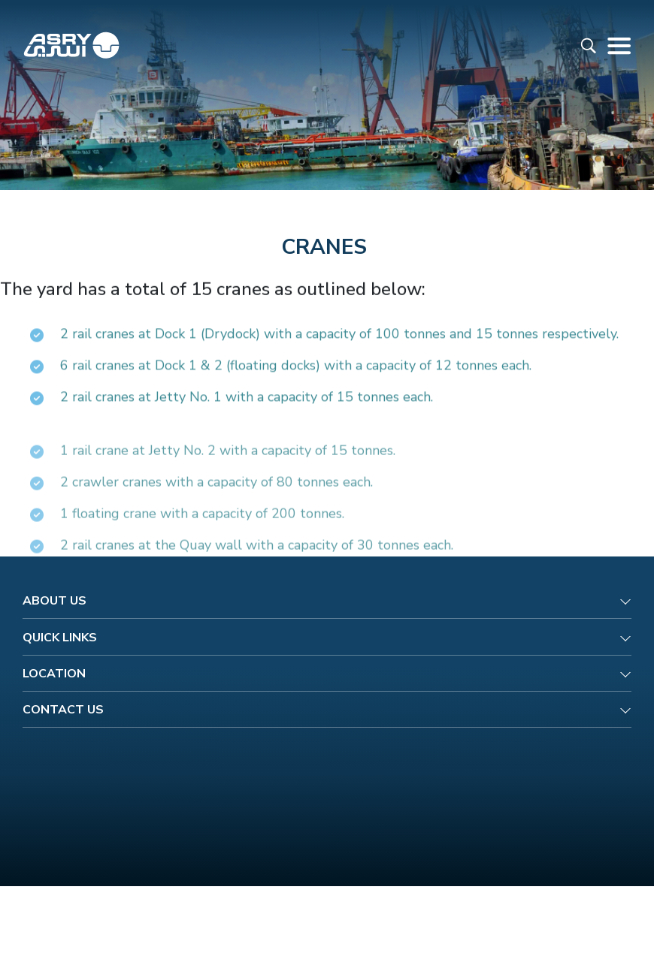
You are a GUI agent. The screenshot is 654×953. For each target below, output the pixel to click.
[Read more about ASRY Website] (71, 45)
